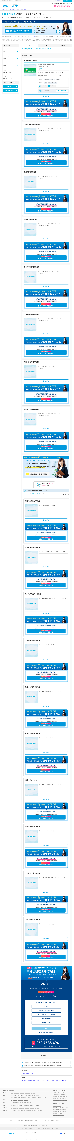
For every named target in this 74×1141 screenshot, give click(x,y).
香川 (33, 1108)
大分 (33, 1110)
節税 (34, 1080)
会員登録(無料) (58, 1)
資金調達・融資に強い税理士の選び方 (60, 1107)
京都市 (23, 1105)
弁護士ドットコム (29, 1139)
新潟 (16, 1100)
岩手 (21, 1093)
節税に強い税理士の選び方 (58, 1115)
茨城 (40, 1097)
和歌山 (37, 1105)
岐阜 (28, 1102)
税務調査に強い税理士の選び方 (59, 1109)
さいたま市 (30, 1097)
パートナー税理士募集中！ (44, 1125)
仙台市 (26, 1093)
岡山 (11, 1108)
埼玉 (26, 1097)
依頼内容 (63, 45)
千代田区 (25, 1095)
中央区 (29, 1095)
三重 (30, 1102)
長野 (14, 1100)
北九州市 (18, 1110)
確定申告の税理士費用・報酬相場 (60, 1100)
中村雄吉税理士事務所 (32, 873)
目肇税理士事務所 (30, 172)
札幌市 (15, 1093)
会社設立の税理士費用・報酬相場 (60, 1096)
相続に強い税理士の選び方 (58, 1113)
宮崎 (35, 1110)
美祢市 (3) (49, 48)
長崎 (24, 1110)
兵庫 (26, 1105)
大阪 (11, 1105)
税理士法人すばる (31, 780)
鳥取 (23, 1108)
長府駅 (31, 1073)
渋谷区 (21, 1095)
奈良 (34, 1105)
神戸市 (29, 1105)
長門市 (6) (44, 48)
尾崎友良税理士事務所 (32, 687)
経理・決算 (58, 1080)
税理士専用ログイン (67, 0)
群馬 (45, 1097)
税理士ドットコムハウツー (57, 1120)
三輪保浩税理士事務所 (32, 920)
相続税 (48, 1080)
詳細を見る (46, 96)
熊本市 (29, 1110)
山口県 (34, 36)
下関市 (27, 1073)
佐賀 (22, 1110)
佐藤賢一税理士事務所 (32, 640)
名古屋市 (15, 1102)
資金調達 (30, 1080)
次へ (46, 1028)
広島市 (20, 1108)
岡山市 (14, 1108)
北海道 (12, 1093)
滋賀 (32, 1105)
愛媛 (35, 1108)
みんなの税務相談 (29, 1120)
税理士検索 (20, 1120)
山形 (31, 1093)
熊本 (27, 1110)
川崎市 (19, 1097)
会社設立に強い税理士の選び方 (59, 1111)
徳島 (31, 1108)
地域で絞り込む (10, 86)
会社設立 (38, 1080)
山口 (28, 1108)
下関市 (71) (24, 48)
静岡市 (21, 1102)
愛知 (11, 1102)
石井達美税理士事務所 (31, 267)
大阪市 (14, 1105)
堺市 (17, 1105)
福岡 (11, 1110)
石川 (22, 1100)
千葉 (34, 1097)
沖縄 (41, 1110)
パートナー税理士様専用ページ (30, 1125)
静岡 (18, 1102)
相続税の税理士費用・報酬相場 (59, 1098)
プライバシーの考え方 (37, 1128)
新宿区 (18, 1095)
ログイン (51, 1)
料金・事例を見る (62, 90)
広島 (17, 1108)
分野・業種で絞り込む (10, 90)
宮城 (23, 1093)
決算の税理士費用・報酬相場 (59, 1094)
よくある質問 (24, 1128)
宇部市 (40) (30, 48)
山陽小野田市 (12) (37, 48)
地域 (29, 45)
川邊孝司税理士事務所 (31, 314)
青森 (18, 1093)
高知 (38, 1108)
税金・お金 (64, 1080)
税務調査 (53, 1080)
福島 (34, 1093)
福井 (27, 1100)
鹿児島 (38, 1110)
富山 (25, 1100)
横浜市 (15, 1097)
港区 (15, 1095)
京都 (20, 1105)
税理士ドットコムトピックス (42, 1120)
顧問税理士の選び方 (57, 1106)
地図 (41, 68)
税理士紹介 (13, 1120)
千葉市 (37, 1097)
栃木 (42, 1097)
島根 (26, 1108)
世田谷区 (33, 1095)
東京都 (12, 1095)
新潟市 (19, 1100)
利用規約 (30, 1128)
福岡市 (14, 1110)
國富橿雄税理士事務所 (32, 734)
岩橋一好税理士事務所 (32, 827)
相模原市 (23, 1097)
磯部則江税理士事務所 (31, 409)
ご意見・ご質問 (17, 1128)
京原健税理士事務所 (30, 60)
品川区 (37, 1095)
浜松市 (24, 1102)
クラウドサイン (36, 1139)
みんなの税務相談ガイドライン (48, 1128)
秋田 (29, 1093)
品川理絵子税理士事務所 (33, 594)
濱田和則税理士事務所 (31, 362)
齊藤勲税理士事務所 (30, 219)
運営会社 (57, 1128)
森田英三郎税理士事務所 (32, 124)
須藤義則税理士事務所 (32, 547)
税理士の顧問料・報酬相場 (58, 1092)
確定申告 (43, 1080)
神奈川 (12, 1097)
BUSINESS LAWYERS (44, 1139)
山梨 (11, 1100)
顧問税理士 (24, 1080)
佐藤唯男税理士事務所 (32, 501)
